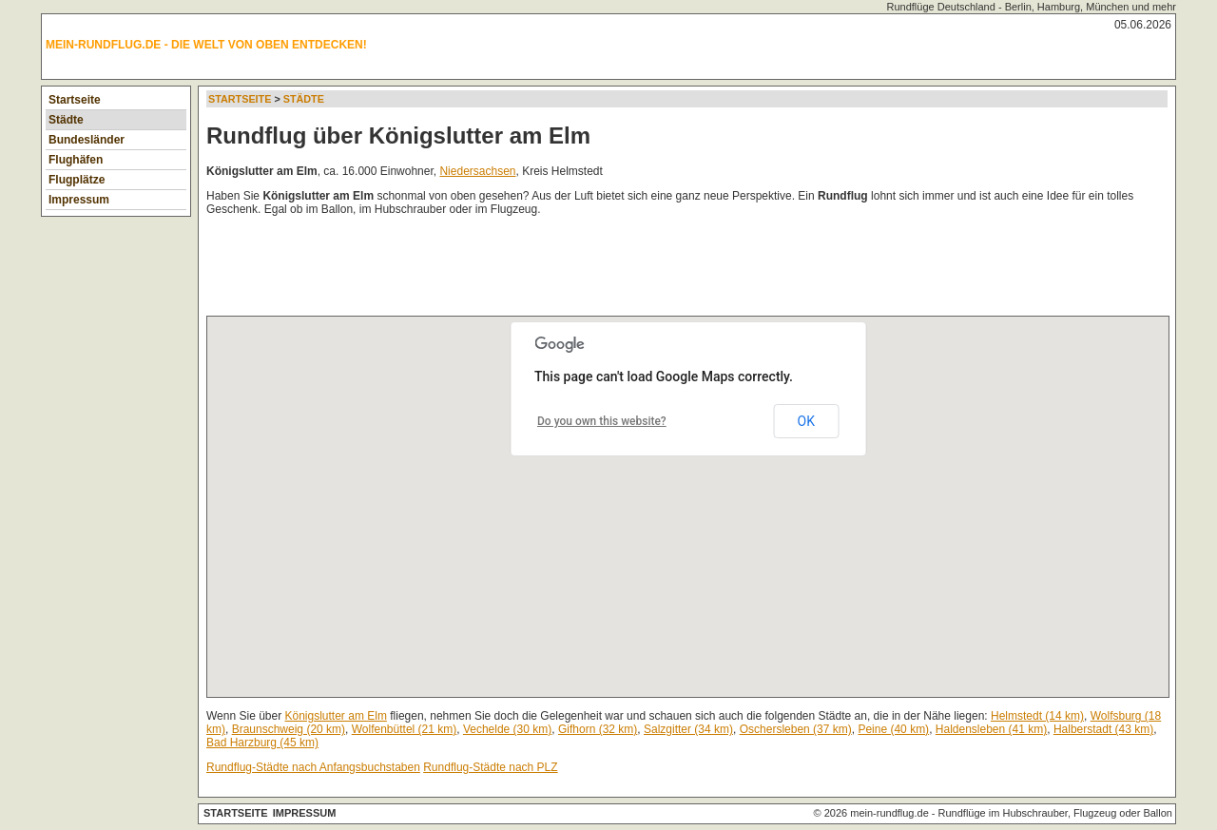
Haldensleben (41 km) (991, 729)
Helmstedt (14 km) (1037, 716)
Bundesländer (86, 139)
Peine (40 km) (893, 729)
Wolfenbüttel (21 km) (404, 729)
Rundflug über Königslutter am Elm (398, 135)
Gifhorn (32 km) (597, 729)
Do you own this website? (601, 421)
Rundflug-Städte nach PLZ (490, 767)
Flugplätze (76, 179)
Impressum (78, 199)
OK (806, 421)
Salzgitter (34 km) (688, 729)
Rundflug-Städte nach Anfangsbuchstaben (313, 767)
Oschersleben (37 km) (796, 729)
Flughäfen (75, 159)
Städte (66, 119)
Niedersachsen (477, 171)
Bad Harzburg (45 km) (262, 742)
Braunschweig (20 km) (288, 729)
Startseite (74, 99)
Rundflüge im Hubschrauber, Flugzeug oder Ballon (1055, 813)
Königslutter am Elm (336, 716)
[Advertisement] (552, 270)
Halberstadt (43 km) (1103, 729)
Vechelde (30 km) (507, 729)
